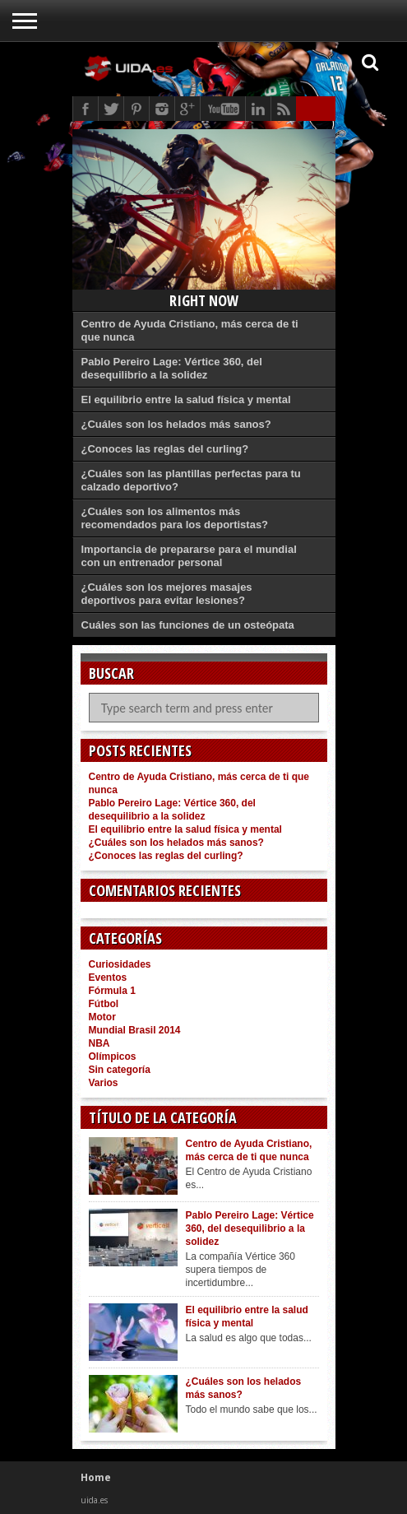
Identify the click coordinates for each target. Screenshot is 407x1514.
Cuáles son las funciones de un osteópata (187, 625)
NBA (99, 1043)
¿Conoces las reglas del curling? (165, 449)
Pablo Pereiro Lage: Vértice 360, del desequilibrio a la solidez (171, 368)
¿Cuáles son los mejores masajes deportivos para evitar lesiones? (166, 593)
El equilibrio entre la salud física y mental (186, 399)
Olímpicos (112, 1056)
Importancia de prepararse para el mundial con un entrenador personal (189, 556)
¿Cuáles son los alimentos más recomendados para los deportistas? (175, 518)
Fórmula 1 (112, 990)
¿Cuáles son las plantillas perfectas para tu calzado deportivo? (191, 480)
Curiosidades (120, 964)
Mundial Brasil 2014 (135, 1030)
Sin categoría (119, 1069)
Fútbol (104, 1004)
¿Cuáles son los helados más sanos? (176, 424)
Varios (103, 1083)
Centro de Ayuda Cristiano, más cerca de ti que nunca (189, 330)
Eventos (108, 977)
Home (96, 1477)
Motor (102, 1017)
